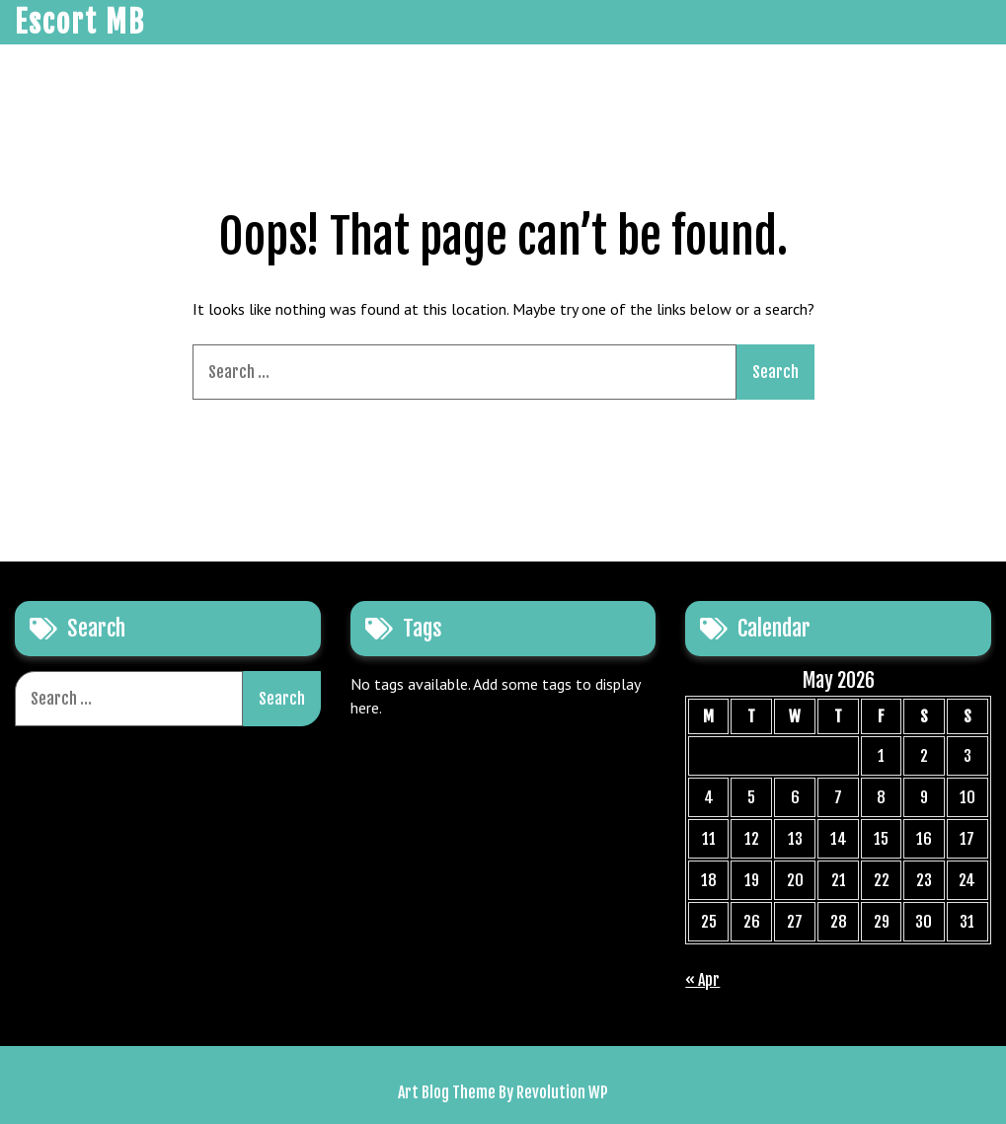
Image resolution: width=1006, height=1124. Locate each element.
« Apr (702, 980)
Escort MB (80, 22)
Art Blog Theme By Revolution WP (503, 1092)
